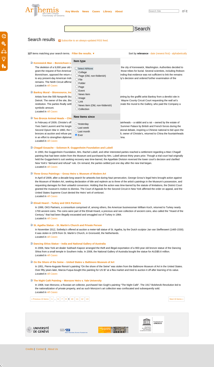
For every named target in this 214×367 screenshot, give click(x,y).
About (119, 11)
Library (107, 11)
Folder (82, 83)
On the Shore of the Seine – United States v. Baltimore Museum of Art (74, 262)
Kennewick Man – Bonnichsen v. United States (61, 63)
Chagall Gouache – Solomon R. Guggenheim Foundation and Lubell (73, 147)
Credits (30, 349)
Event (82, 90)
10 (72, 299)
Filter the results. (82, 53)
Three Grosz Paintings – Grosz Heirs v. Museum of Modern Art (70, 173)
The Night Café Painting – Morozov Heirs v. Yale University (68, 280)
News (85, 11)
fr (187, 11)
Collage (83, 72)
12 (82, 299)
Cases (96, 11)
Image (82, 98)
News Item (84, 94)
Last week (83, 127)
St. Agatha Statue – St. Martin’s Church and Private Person (68, 225)
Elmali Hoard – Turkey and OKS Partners (57, 203)
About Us (53, 349)
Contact (40, 349)
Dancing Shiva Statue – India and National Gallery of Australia (70, 243)
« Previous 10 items (40, 299)
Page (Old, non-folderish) (92, 75)
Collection (84, 109)
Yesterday (83, 124)
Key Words (72, 11)
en (183, 11)
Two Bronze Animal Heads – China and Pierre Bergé (64, 118)
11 (77, 299)
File (80, 79)
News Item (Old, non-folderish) (95, 105)
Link (81, 101)
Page (81, 87)
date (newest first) (160, 53)
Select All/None (85, 68)
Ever (80, 135)
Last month (84, 131)
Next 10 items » (176, 299)
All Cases (52, 85)
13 (87, 299)
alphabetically (179, 53)
